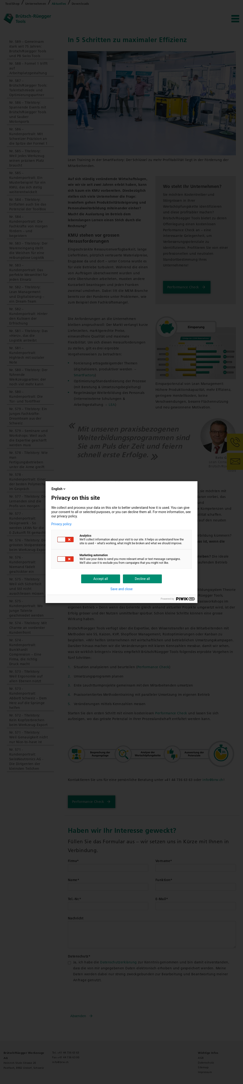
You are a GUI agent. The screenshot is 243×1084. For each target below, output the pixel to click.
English (58, 489)
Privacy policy (61, 524)
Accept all (100, 579)
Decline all (142, 579)
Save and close (121, 589)
